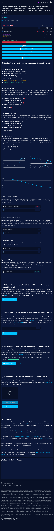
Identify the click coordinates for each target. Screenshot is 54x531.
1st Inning (13, 20)
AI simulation (40, 422)
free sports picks (19, 431)
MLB (6, 17)
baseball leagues (44, 438)
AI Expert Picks (9, 363)
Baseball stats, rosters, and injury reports (15, 80)
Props (17, 20)
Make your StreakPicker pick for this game (15, 82)
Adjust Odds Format (18, 96)
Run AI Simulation (9, 299)
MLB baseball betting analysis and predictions (27, 436)
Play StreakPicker (10, 402)
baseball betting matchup (30, 424)
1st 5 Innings (7, 20)
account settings (18, 322)
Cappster (3, 449)
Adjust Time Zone (17, 79)
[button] (50, 2)
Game (2, 20)
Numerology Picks (9, 333)
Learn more (36, 266)
